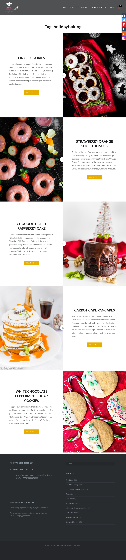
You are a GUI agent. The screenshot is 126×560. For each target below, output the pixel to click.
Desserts (69, 494)
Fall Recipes (70, 499)
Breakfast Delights (73, 485)
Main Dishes (70, 513)
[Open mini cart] (118, 8)
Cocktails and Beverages (75, 489)
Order (84, 7)
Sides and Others (72, 522)
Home (64, 7)
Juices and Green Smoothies (76, 508)
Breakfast (69, 480)
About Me (74, 7)
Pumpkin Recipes (72, 517)
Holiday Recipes (72, 503)
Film (112, 7)
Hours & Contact (99, 7)
